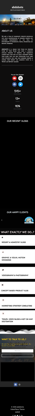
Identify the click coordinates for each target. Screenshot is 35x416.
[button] (1, 220)
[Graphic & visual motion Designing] (3, 252)
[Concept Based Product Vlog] (2, 284)
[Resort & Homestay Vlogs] (2, 237)
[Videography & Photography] (3, 270)
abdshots (17, 7)
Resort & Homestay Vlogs (14, 242)
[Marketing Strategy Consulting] (3, 300)
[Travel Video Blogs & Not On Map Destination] (3, 313)
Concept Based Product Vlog (14, 290)
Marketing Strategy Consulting (17, 306)
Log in (17, 412)
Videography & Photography (15, 275)
